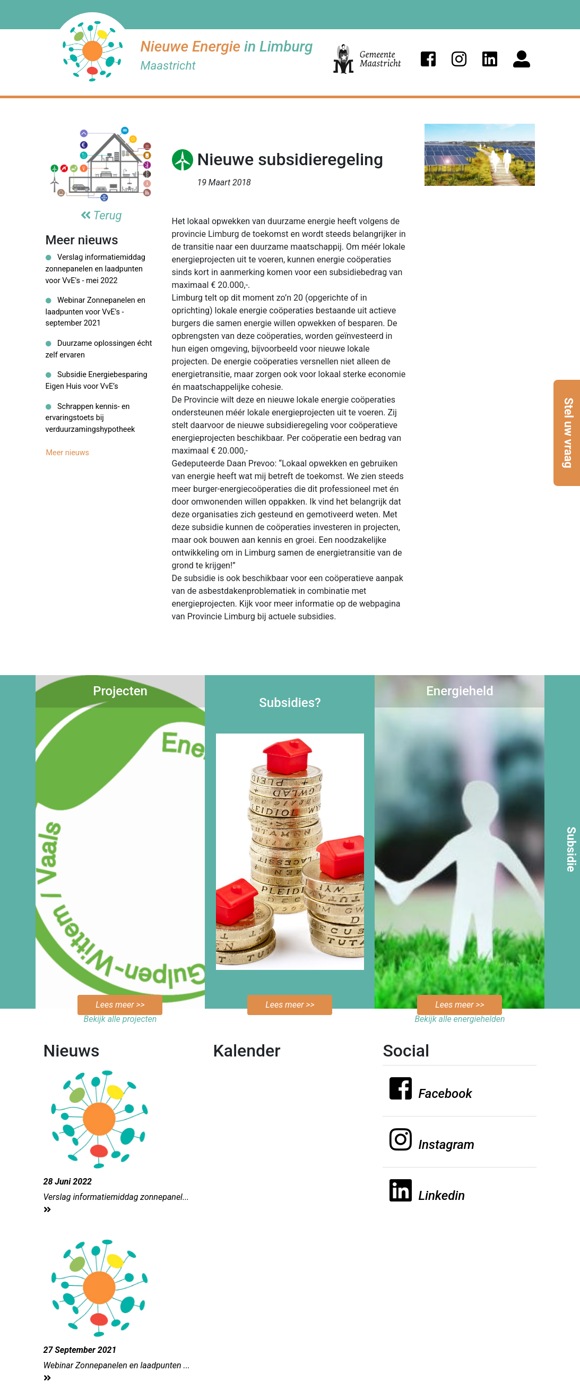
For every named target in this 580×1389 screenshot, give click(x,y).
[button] (428, 59)
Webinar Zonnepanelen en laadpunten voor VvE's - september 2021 (95, 312)
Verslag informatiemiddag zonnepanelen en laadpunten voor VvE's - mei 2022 (95, 269)
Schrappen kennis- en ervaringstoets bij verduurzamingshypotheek (90, 418)
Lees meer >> (120, 1005)
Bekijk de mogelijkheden (290, 982)
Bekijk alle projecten (120, 1019)
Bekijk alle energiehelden (459, 1019)
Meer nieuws (68, 452)
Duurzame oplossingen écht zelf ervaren (99, 349)
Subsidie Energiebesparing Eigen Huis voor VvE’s (97, 380)
